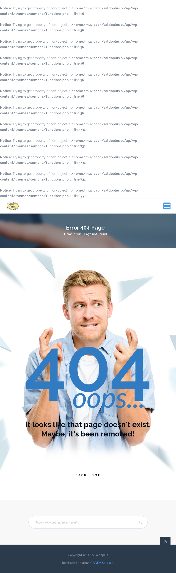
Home (68, 234)
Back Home (88, 475)
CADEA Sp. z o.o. (102, 563)
